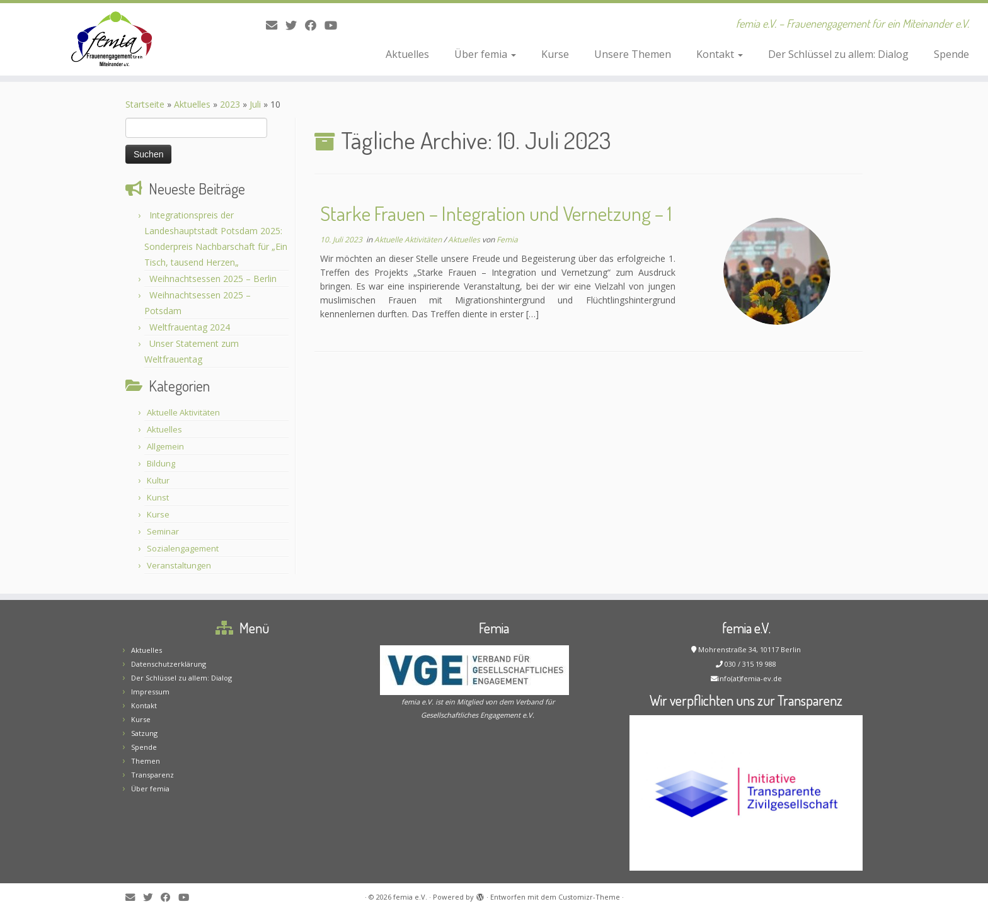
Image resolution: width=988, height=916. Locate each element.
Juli (255, 104)
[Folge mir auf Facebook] (315, 25)
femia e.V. (410, 897)
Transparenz (152, 774)
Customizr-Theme (589, 897)
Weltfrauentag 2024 (189, 327)
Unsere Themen (632, 54)
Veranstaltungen (179, 565)
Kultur (158, 480)
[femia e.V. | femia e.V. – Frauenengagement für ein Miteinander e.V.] (114, 39)
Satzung (144, 733)
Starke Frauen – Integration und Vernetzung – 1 (496, 213)
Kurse (555, 54)
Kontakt (719, 54)
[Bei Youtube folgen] (335, 25)
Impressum (150, 691)
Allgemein (165, 446)
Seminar (163, 531)
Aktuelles (407, 54)
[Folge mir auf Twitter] (295, 25)
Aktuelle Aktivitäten (183, 412)
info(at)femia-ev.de (750, 678)
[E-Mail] (275, 25)
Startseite (144, 104)
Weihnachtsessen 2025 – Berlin (213, 279)
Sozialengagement (183, 548)
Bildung (161, 463)
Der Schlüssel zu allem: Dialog (838, 54)
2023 (230, 104)
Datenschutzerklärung (168, 664)
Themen (145, 761)
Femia (507, 239)
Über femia (485, 54)
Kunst (158, 497)
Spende (951, 54)
